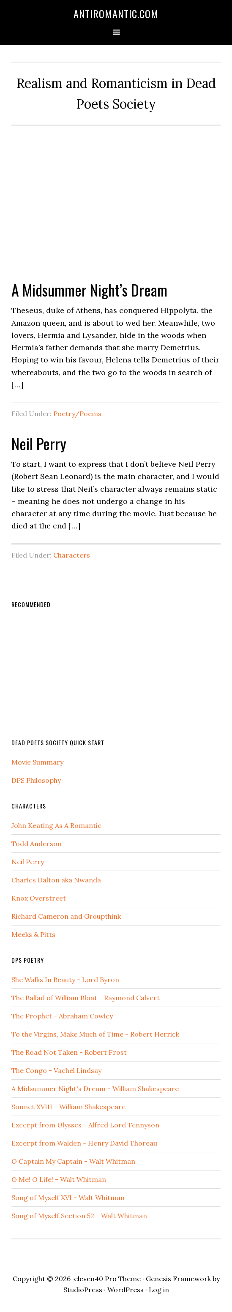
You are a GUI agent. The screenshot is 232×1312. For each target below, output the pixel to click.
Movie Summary (37, 762)
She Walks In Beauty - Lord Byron (65, 979)
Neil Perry (38, 443)
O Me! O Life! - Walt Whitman (58, 1179)
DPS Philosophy (36, 780)
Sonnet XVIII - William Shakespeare (68, 1106)
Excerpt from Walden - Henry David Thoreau (84, 1143)
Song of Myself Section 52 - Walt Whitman (79, 1215)
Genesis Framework (178, 1278)
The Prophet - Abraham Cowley (62, 1016)
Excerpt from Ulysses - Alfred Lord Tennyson (85, 1125)
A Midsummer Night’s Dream (89, 289)
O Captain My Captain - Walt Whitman (73, 1161)
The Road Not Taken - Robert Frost (69, 1052)
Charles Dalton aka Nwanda (56, 880)
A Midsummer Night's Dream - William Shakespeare (95, 1088)
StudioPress (82, 1289)
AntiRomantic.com (116, 13)
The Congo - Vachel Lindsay (56, 1070)
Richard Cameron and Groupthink (66, 916)
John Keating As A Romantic (56, 825)
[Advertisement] (115, 198)
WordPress (125, 1289)
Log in (159, 1289)
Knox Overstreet (38, 898)
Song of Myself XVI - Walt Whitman (68, 1197)
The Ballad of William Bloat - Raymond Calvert (85, 998)
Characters (71, 555)
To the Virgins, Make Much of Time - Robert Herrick (95, 1034)
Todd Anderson (36, 843)
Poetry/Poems (77, 413)
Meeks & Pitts (33, 934)
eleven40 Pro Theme (107, 1278)
